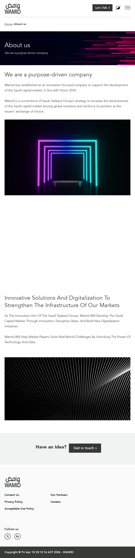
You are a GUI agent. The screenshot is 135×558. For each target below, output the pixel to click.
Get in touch (84, 448)
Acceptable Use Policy (19, 509)
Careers (56, 502)
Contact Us (12, 495)
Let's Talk (101, 8)
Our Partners (59, 495)
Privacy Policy (13, 502)
